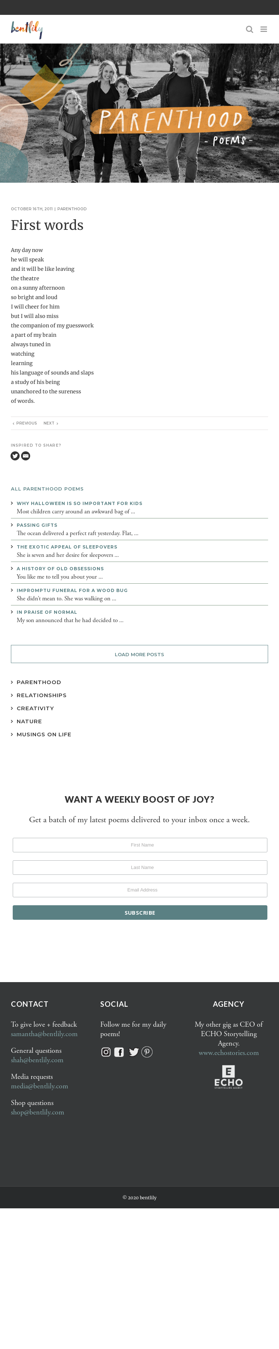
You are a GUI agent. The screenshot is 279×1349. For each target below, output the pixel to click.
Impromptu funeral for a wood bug (72, 590)
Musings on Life (44, 734)
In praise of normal (47, 612)
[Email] (25, 455)
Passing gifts (37, 525)
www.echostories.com (229, 1053)
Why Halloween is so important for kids (79, 503)
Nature (29, 721)
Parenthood (72, 209)
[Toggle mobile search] (249, 29)
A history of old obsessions (60, 568)
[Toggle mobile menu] (264, 29)
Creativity (35, 708)
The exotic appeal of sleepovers (67, 547)
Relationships (42, 695)
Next (49, 423)
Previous (26, 423)
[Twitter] (15, 455)
